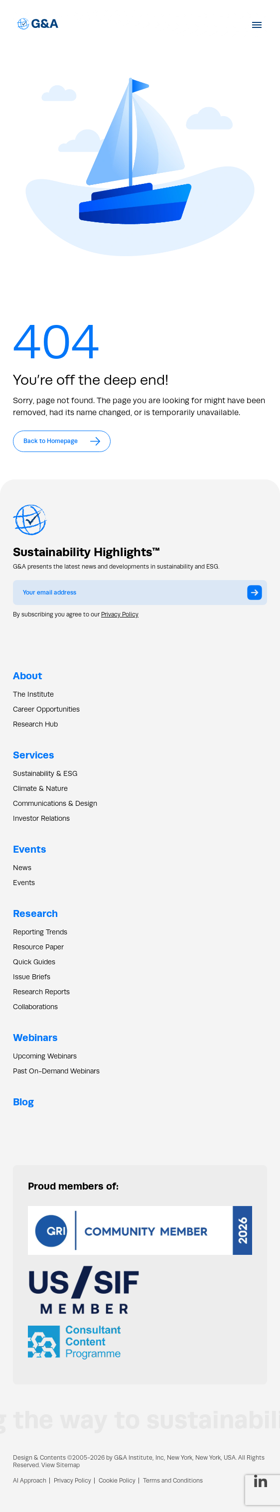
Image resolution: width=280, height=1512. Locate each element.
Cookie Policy (117, 1481)
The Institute (33, 694)
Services (33, 754)
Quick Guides (34, 962)
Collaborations (35, 1007)
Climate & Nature (40, 788)
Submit (257, 596)
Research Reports (41, 992)
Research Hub (35, 724)
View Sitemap (60, 1465)
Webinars (35, 1037)
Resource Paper (38, 947)
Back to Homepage (61, 441)
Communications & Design (55, 803)
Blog (23, 1101)
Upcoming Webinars (45, 1056)
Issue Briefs (31, 977)
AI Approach (29, 1481)
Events (29, 849)
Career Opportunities (46, 709)
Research (35, 913)
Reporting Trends (40, 932)
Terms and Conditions (173, 1481)
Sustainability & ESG (45, 773)
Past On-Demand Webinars (56, 1071)
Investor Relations (41, 818)
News (22, 868)
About (27, 675)
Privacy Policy (120, 614)
